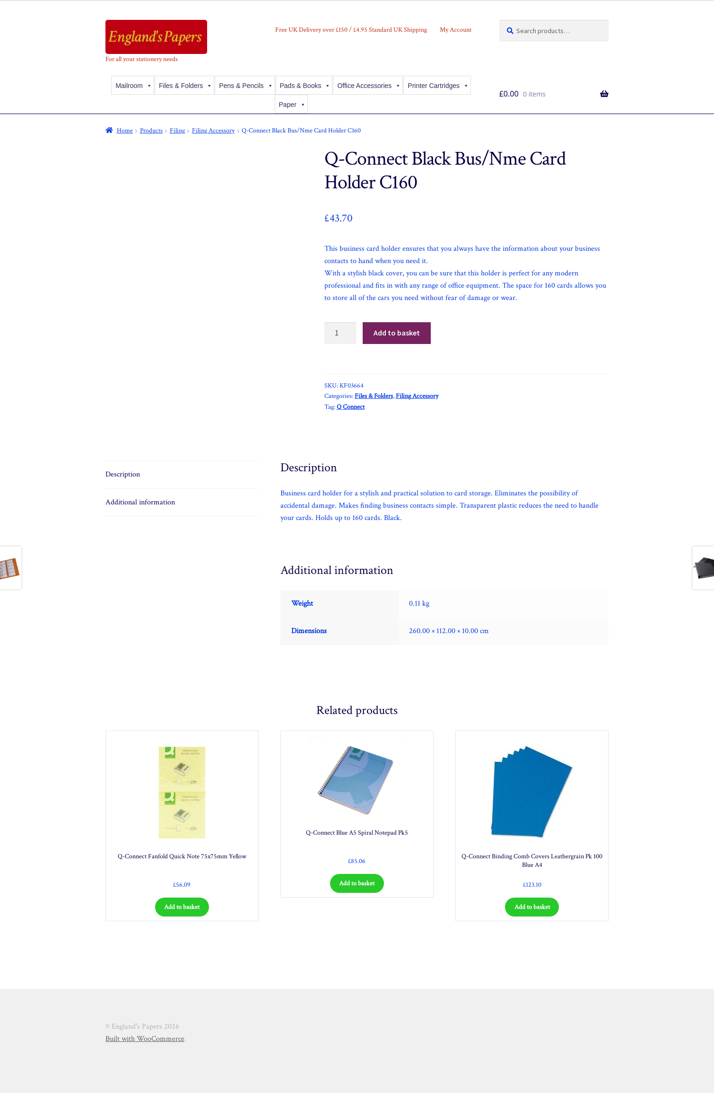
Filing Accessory (213, 130)
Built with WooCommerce (144, 1039)
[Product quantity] (340, 333)
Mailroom (133, 85)
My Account (455, 30)
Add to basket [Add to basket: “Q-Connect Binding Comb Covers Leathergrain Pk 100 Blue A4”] (532, 907)
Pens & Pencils (246, 85)
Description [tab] (122, 474)
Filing (177, 130)
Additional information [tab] (140, 502)
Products (151, 130)
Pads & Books (305, 85)
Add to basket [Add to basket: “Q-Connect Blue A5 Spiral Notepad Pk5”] (356, 883)
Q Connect (351, 407)
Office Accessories (369, 85)
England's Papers (154, 36)
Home (125, 130)
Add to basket (397, 332)
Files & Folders (185, 85)
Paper (292, 104)
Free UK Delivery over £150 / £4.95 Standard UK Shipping (351, 30)
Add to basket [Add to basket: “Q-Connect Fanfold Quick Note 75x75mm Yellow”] (182, 907)
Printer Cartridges (438, 85)
